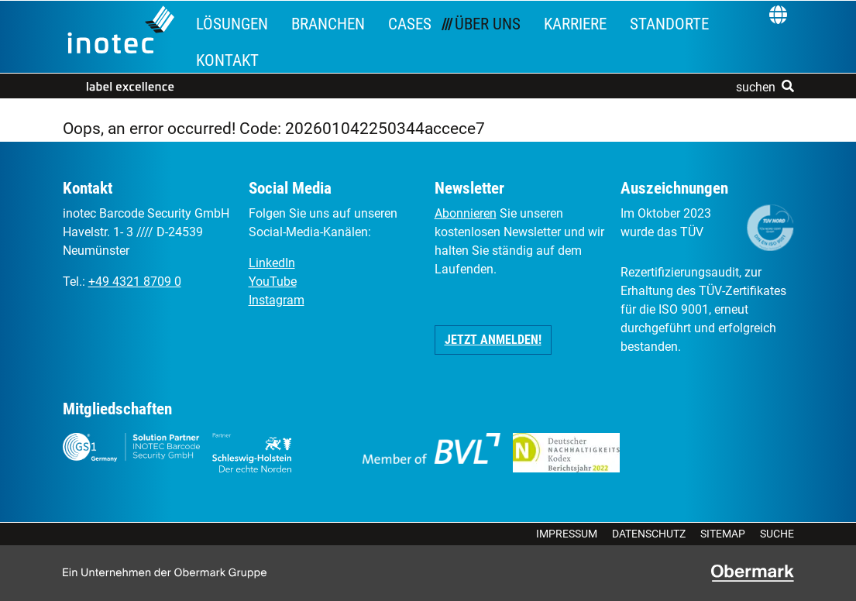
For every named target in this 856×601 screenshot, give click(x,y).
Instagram (276, 300)
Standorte (669, 24)
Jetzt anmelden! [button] (493, 339)
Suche (777, 533)
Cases (409, 24)
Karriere (575, 24)
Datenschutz (649, 533)
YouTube (273, 281)
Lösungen (232, 24)
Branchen (328, 24)
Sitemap (722, 533)
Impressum (566, 533)
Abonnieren (466, 213)
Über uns (488, 24)
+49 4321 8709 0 (134, 281)
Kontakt (227, 60)
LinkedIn (272, 263)
